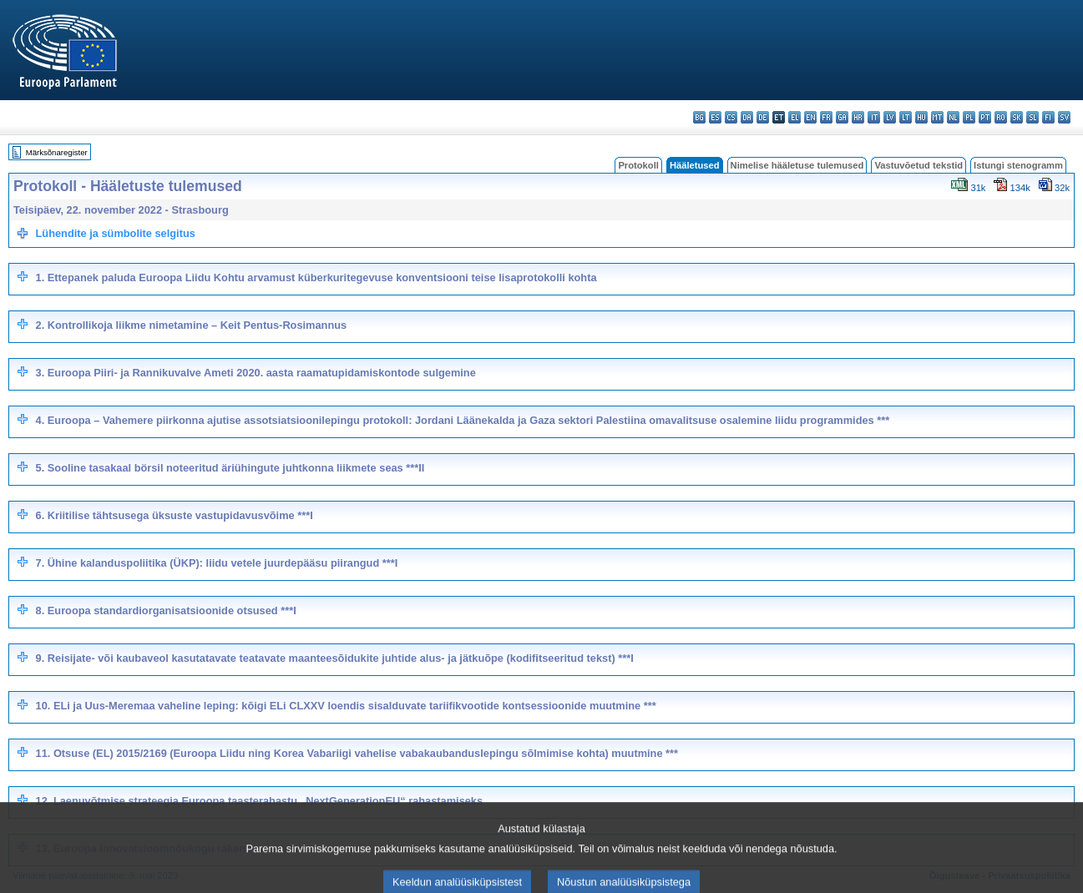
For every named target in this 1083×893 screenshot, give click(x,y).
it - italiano (874, 117)
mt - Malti (937, 117)
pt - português (985, 117)
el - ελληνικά (794, 117)
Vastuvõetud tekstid (918, 165)
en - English (810, 117)
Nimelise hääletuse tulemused (797, 165)
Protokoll (638, 165)
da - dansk (747, 117)
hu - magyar (921, 117)
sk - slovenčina (1016, 117)
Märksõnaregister (57, 152)
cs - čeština (731, 117)
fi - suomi (1048, 117)
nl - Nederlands (953, 117)
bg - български (699, 117)
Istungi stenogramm (1018, 165)
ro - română (1000, 117)
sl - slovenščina (1032, 117)
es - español (715, 117)
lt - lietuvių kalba (905, 117)
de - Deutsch (763, 117)
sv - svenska (1064, 117)
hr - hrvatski (858, 117)
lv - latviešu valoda (889, 117)
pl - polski (969, 117)
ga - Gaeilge (842, 117)
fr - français (826, 117)
